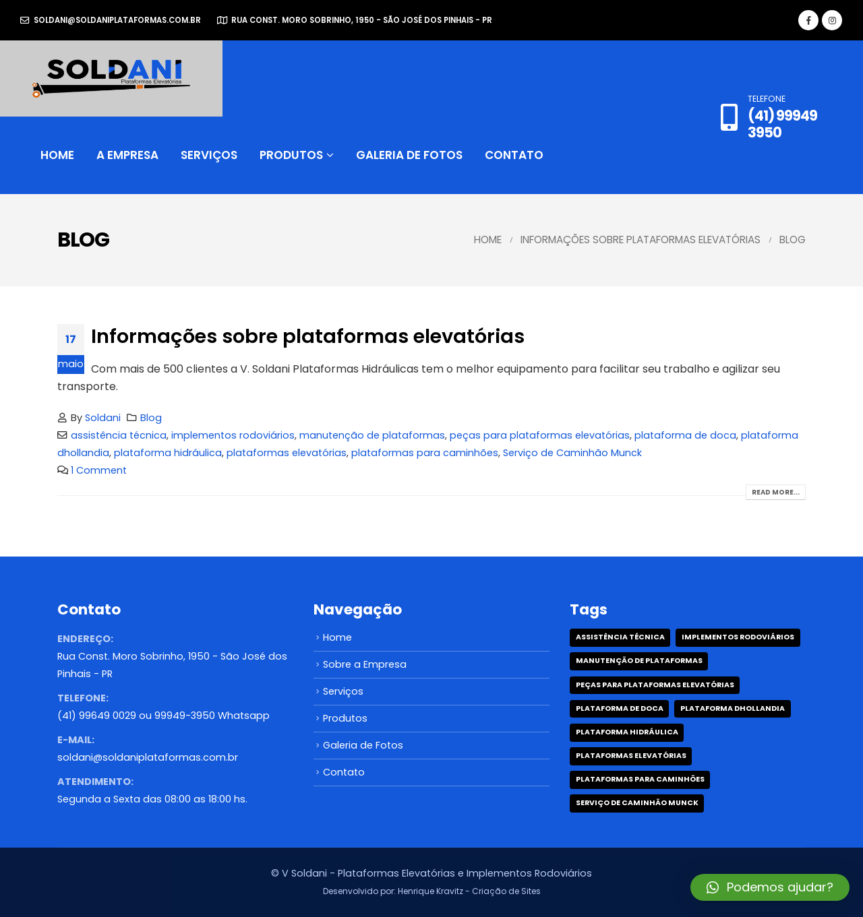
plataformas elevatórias (287, 453)
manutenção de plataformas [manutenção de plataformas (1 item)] (639, 661)
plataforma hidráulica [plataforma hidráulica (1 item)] (627, 732)
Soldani (103, 417)
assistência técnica (119, 435)
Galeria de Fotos (409, 155)
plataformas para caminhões (424, 453)
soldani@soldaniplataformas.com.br (110, 20)
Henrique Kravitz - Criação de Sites (469, 891)
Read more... (776, 492)
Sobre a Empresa (365, 664)
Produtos (291, 155)
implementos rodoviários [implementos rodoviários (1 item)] (738, 637)
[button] (770, 887)
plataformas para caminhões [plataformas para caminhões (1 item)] (640, 779)
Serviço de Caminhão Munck (572, 453)
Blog (151, 417)
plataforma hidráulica (168, 453)
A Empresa (127, 155)
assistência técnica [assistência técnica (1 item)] (620, 637)
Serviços (209, 155)
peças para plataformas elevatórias (540, 435)
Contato (514, 155)
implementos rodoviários (233, 435)
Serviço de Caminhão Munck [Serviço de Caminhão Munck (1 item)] (637, 803)
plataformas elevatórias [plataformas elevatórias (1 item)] (631, 756)
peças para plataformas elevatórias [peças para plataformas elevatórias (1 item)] (655, 685)
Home (57, 155)
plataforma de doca (685, 435)
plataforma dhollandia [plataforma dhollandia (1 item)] (732, 708)
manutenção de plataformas (372, 435)
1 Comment (99, 470)
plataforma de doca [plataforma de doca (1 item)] (619, 708)
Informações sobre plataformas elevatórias (308, 336)
